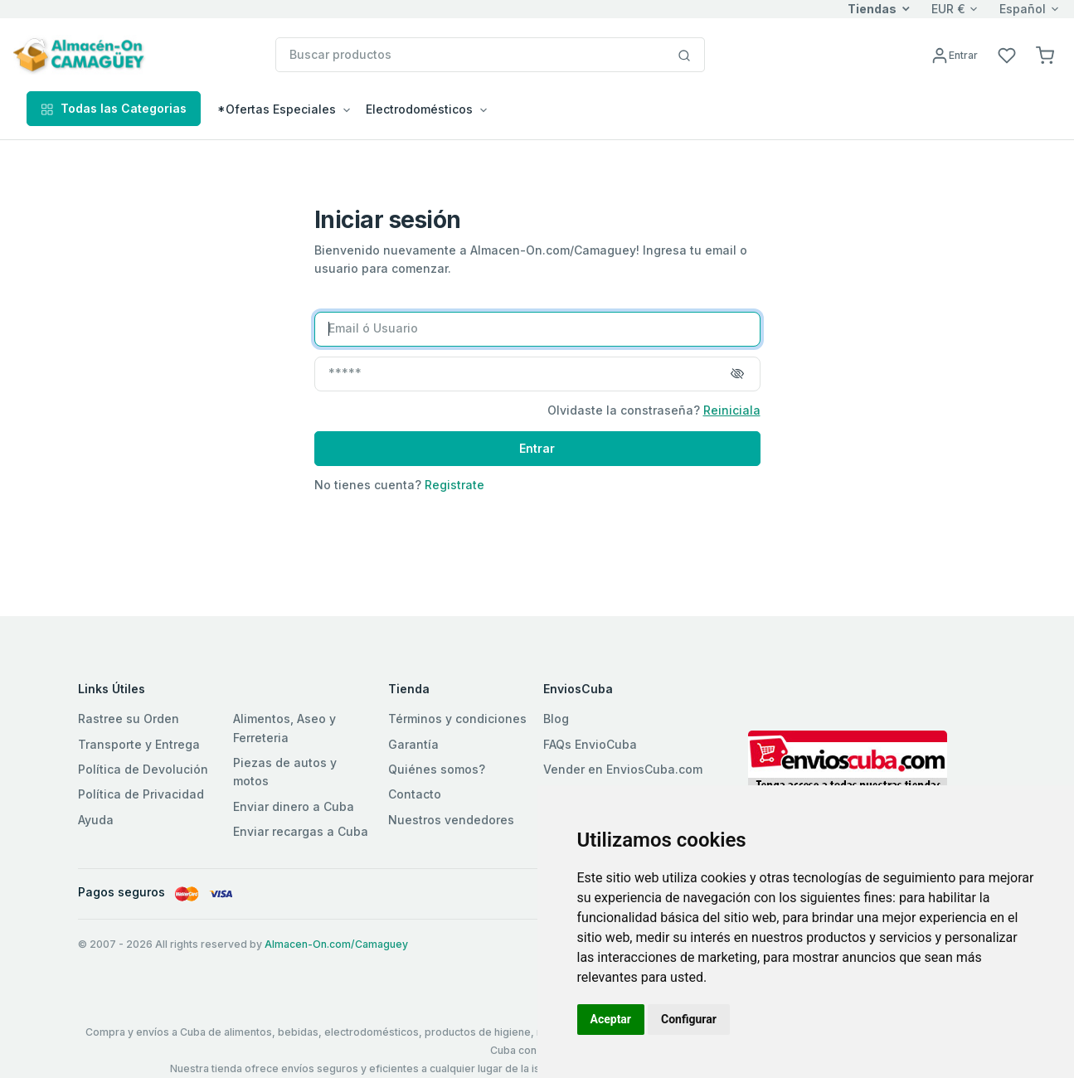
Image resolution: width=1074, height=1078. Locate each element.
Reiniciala (732, 410)
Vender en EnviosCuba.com (622, 769)
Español (1022, 9)
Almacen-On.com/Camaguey (336, 944)
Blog (556, 718)
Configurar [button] (689, 1019)
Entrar (537, 448)
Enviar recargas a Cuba (300, 831)
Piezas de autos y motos (285, 771)
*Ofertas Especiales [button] (276, 109)
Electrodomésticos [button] (419, 109)
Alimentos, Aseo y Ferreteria (284, 727)
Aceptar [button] (611, 1019)
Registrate (454, 485)
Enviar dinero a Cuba (293, 806)
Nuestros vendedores (451, 820)
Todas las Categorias (114, 108)
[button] (1045, 54)
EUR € (948, 9)
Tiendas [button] (872, 9)
